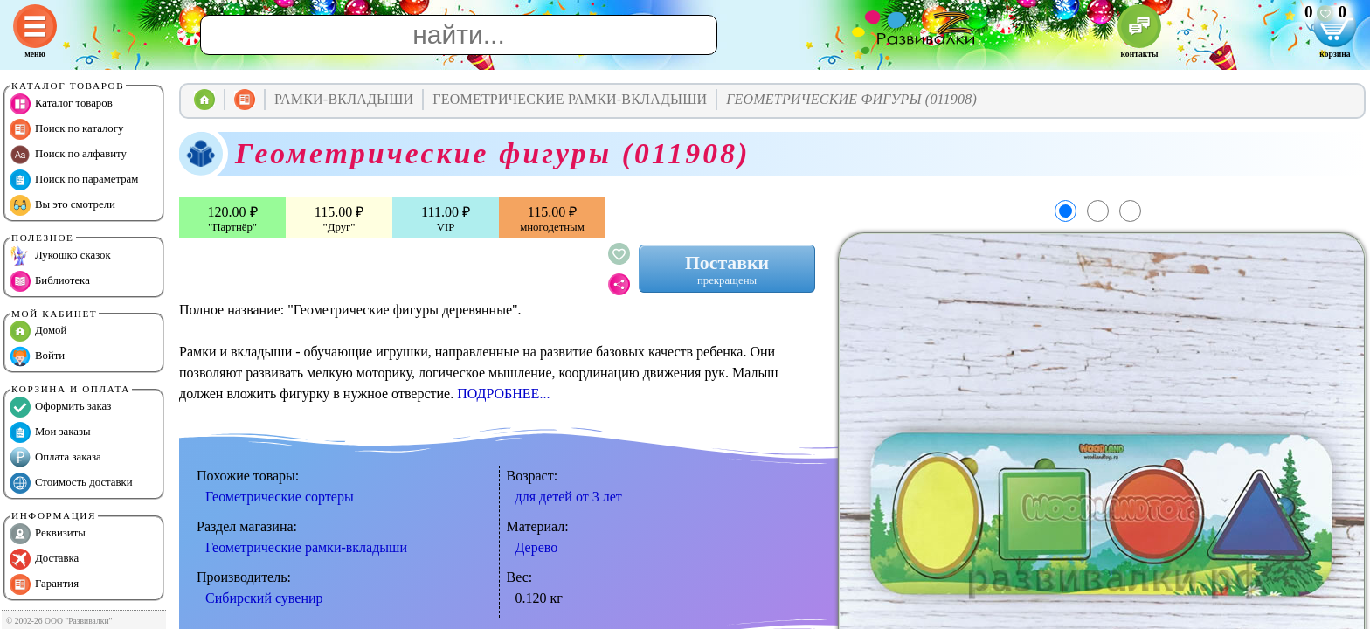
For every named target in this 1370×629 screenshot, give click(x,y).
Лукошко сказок (60, 255)
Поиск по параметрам (74, 179)
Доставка (44, 559)
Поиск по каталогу (66, 129)
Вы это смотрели (62, 205)
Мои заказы (50, 432)
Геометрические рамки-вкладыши (306, 547)
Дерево (536, 547)
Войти (37, 356)
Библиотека (50, 281)
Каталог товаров (61, 103)
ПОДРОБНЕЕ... (503, 393)
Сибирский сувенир (264, 598)
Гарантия (44, 584)
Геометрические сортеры (279, 496)
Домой (38, 331)
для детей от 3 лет (568, 496)
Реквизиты (48, 533)
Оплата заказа (55, 457)
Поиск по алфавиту (68, 154)
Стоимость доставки (71, 483)
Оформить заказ (60, 407)
